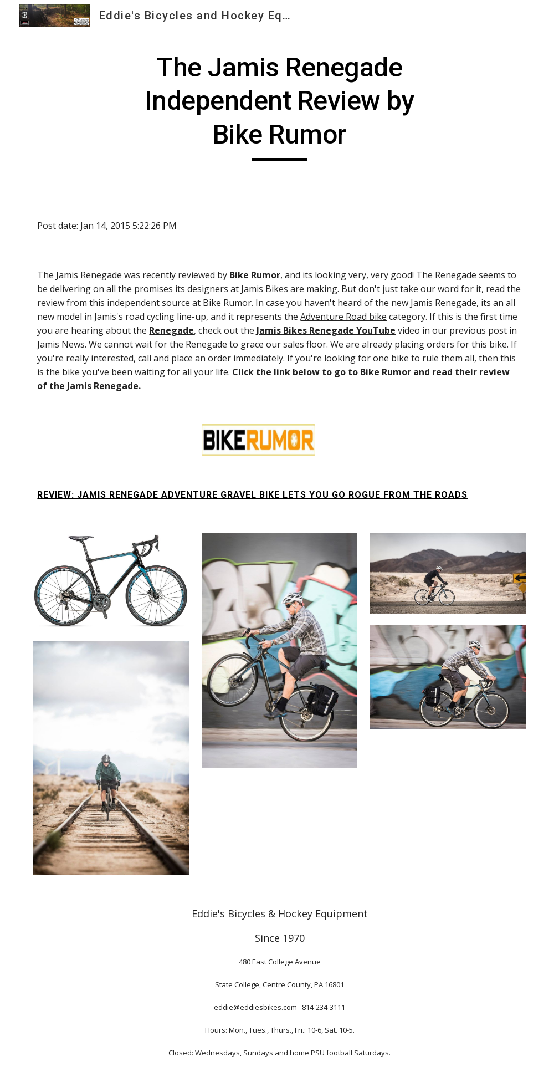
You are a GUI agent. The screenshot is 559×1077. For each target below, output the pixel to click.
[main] (279, 106)
